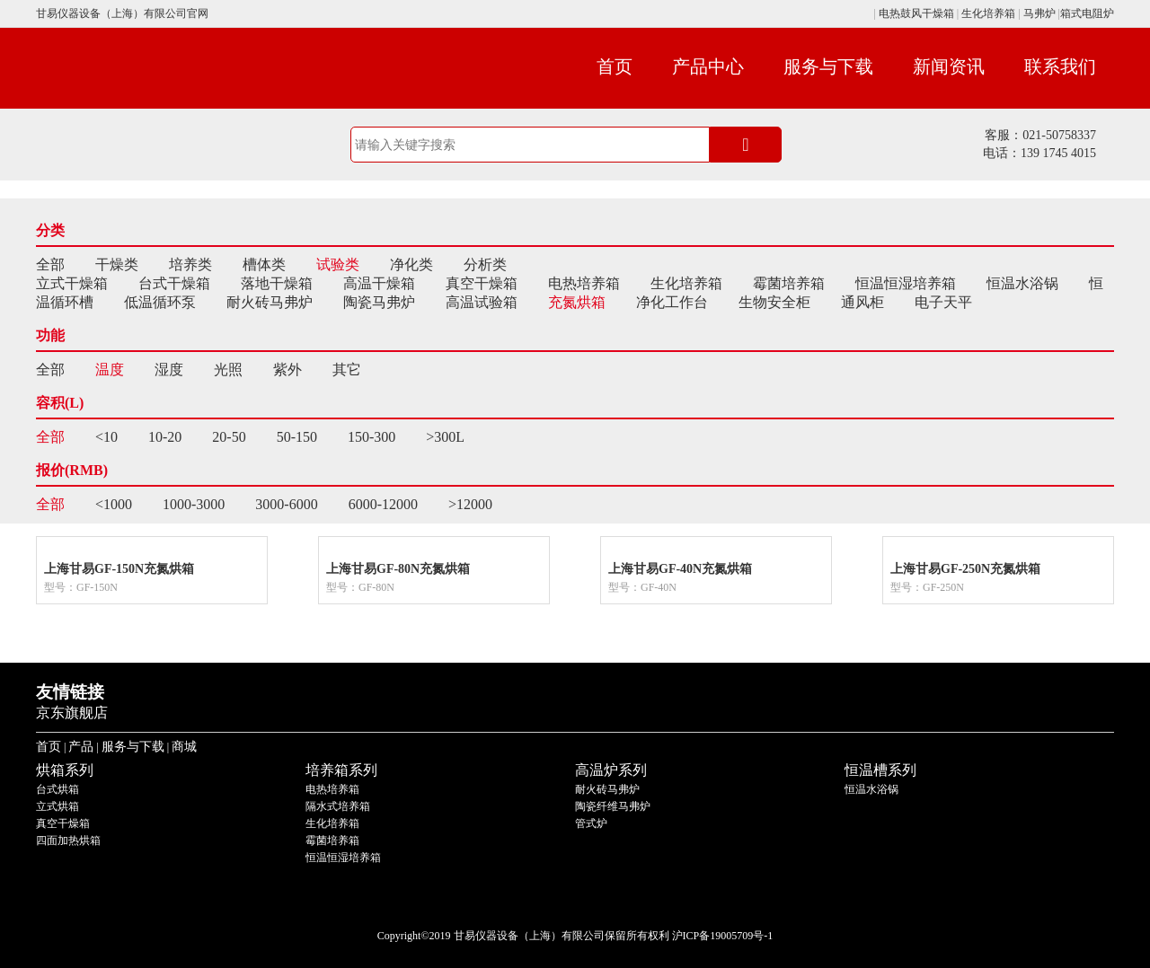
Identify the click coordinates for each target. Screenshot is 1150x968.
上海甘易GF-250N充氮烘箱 (965, 569)
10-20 (164, 436)
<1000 (113, 504)
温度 (109, 369)
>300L (445, 436)
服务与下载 (828, 66)
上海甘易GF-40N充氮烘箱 (680, 569)
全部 (50, 264)
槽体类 (264, 264)
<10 (106, 436)
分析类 (485, 264)
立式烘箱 (57, 806)
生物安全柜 (774, 302)
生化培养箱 (988, 13)
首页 (614, 66)
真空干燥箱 (482, 283)
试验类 (337, 264)
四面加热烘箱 (68, 840)
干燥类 (116, 264)
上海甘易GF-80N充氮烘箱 (398, 569)
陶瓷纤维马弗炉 (612, 806)
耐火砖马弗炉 (269, 302)
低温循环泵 (160, 302)
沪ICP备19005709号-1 (723, 935)
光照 (228, 369)
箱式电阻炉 (1087, 13)
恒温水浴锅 (1022, 283)
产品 (80, 746)
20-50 (228, 436)
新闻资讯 (949, 66)
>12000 (470, 504)
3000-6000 (286, 504)
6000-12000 (383, 504)
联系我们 (1060, 66)
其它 (346, 369)
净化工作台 (672, 302)
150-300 (371, 436)
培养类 (190, 264)
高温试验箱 (482, 302)
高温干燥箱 (379, 283)
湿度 (169, 369)
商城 (184, 746)
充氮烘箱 (577, 302)
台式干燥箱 (174, 283)
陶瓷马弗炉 (379, 302)
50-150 (297, 436)
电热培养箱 (584, 283)
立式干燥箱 (72, 283)
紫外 (287, 369)
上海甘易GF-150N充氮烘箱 (119, 569)
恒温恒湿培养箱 (905, 283)
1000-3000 (194, 504)
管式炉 (591, 823)
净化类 (411, 264)
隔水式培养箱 (337, 806)
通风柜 (862, 302)
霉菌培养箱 (789, 283)
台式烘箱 (57, 789)
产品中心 (708, 66)
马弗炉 (1039, 13)
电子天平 (943, 302)
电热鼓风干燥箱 (915, 13)
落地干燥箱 (277, 283)
